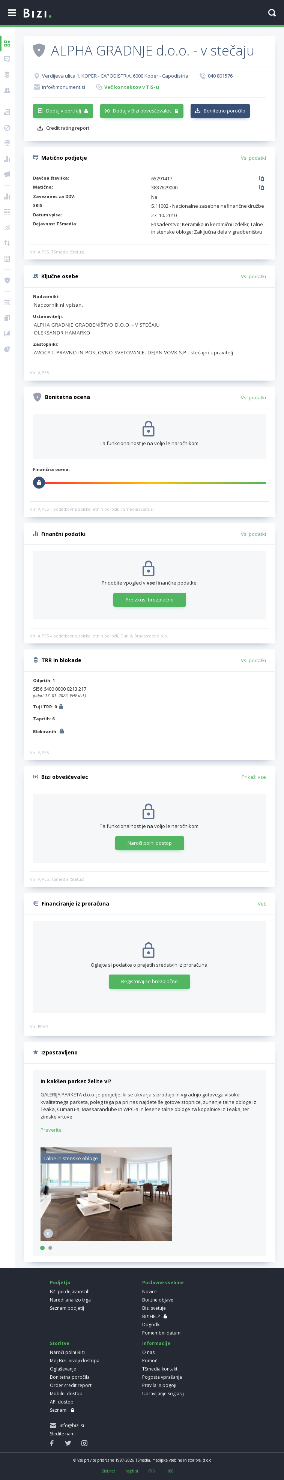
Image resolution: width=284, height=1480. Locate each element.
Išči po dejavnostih (70, 1291)
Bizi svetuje (154, 1308)
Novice (149, 1291)
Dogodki (151, 1324)
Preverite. (52, 1129)
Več (262, 903)
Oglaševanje (63, 1369)
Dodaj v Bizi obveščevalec (142, 110)
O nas (148, 1352)
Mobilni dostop (66, 1393)
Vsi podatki (253, 157)
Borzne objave (157, 1300)
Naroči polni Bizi (67, 1352)
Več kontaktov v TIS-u (131, 87)
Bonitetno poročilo (224, 110)
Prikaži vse (254, 777)
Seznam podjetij (67, 1308)
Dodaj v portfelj (63, 110)
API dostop (62, 1402)
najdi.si (131, 1471)
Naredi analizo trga (70, 1300)
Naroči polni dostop (150, 843)
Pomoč (149, 1360)
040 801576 (220, 75)
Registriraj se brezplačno (149, 981)
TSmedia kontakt (159, 1369)
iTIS (151, 1471)
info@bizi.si (70, 1425)
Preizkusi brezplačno (150, 599)
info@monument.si (63, 87)
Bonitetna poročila (70, 1377)
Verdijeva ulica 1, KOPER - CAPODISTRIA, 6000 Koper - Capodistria (115, 75)
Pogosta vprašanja (162, 1377)
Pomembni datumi (162, 1333)
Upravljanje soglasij (163, 1393)
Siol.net (108, 1471)
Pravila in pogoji (159, 1385)
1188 (169, 1471)
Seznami (59, 1410)
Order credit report (71, 1385)
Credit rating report (67, 127)
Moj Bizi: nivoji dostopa (74, 1360)
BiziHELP (151, 1316)
